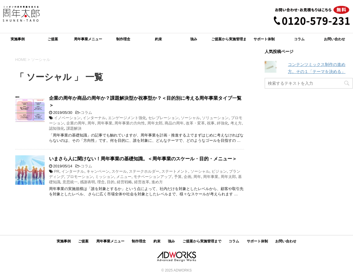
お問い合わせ (334, 39)
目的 (110, 182)
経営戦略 (124, 182)
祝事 (210, 123)
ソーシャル (190, 118)
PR (56, 171)
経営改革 (141, 182)
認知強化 (56, 128)
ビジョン (219, 171)
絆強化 (222, 123)
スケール (119, 171)
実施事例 (18, 39)
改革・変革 (195, 123)
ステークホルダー (144, 171)
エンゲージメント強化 (127, 118)
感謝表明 (87, 182)
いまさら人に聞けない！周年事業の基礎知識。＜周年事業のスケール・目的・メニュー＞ (143, 158)
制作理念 (123, 39)
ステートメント (174, 171)
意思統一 (70, 182)
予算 (178, 176)
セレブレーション (163, 118)
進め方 (157, 182)
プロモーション (79, 176)
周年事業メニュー (88, 39)
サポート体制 (264, 39)
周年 (91, 123)
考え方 (236, 123)
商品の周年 (174, 123)
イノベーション (67, 118)
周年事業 (104, 123)
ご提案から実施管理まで (228, 41)
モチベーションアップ (153, 176)
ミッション (104, 176)
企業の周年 (75, 123)
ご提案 (53, 39)
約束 (158, 39)
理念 (101, 182)
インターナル (94, 118)
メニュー (123, 176)
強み (193, 39)
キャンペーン (98, 171)
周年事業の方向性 (129, 123)
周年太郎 (155, 123)
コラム (299, 39)
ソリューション (215, 118)
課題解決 (74, 128)
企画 (187, 176)
